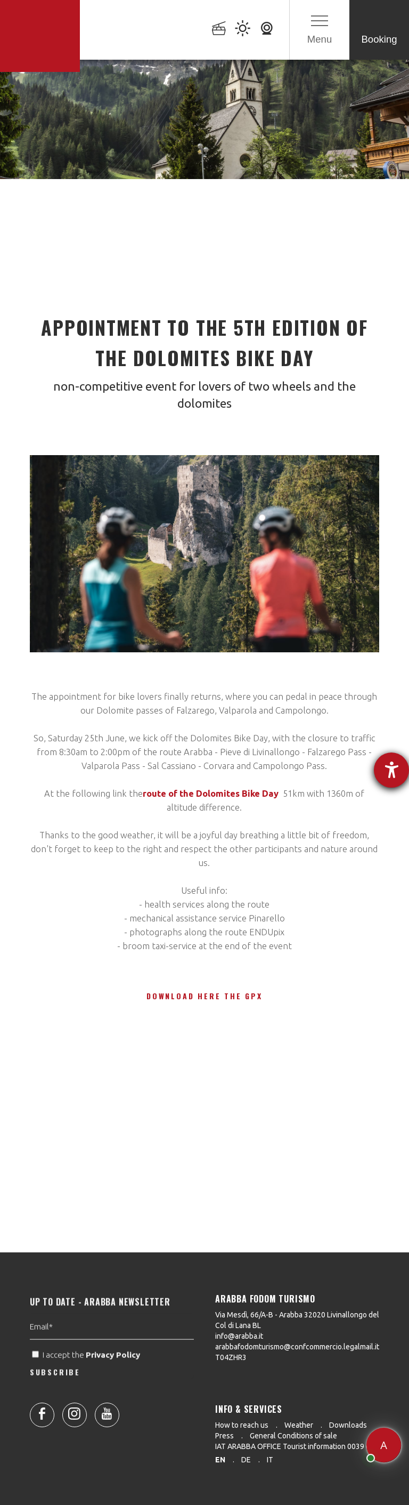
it (270, 1459)
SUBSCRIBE (55, 1391)
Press (224, 1435)
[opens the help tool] (391, 770)
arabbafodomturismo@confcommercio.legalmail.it (297, 1346)
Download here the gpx (204, 995)
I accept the (87, 1374)
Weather (298, 1425)
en (220, 1459)
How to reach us (241, 1425)
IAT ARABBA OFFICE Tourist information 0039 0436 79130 (310, 1446)
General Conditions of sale (293, 1435)
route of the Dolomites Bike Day (211, 793)
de (246, 1459)
